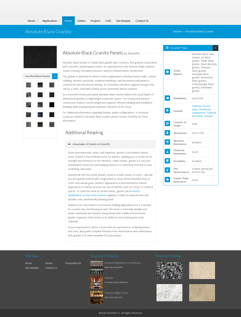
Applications (50, 20)
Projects (95, 20)
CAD (108, 20)
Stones (68, 20)
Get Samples (123, 20)
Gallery (81, 20)
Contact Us (142, 20)
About (31, 20)
